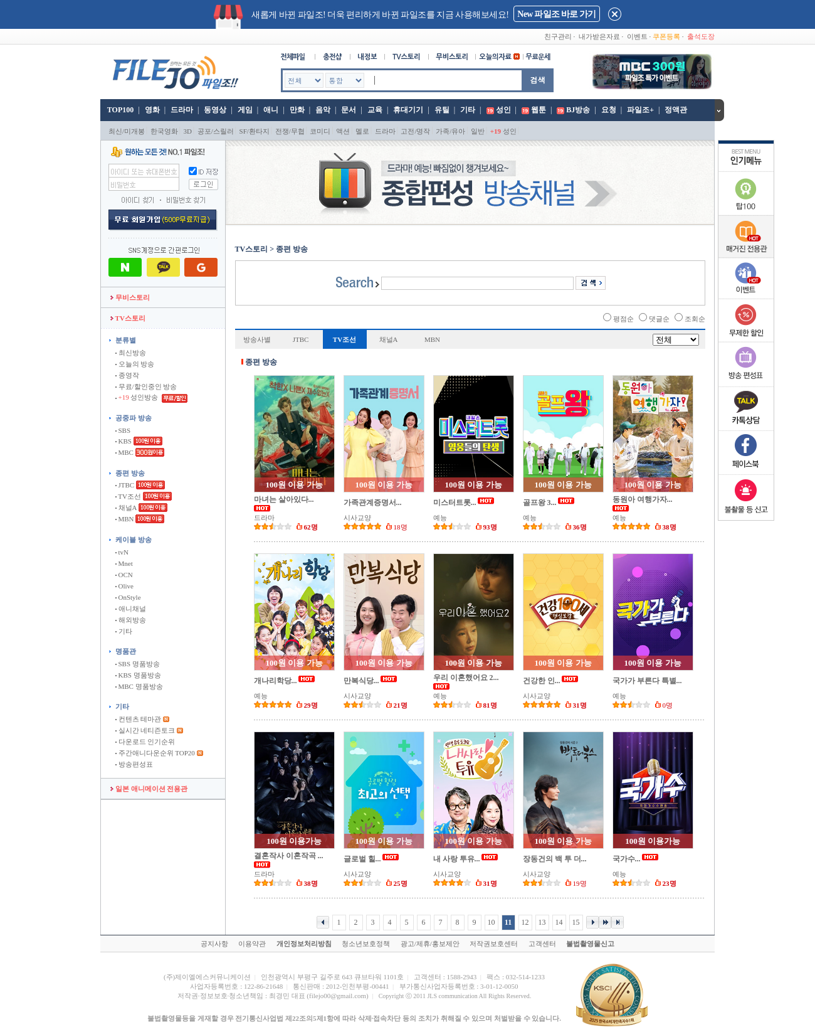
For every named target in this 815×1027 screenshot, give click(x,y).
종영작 (127, 375)
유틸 (442, 109)
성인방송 (137, 397)
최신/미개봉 (126, 131)
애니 (270, 109)
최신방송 (130, 352)
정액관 (676, 109)
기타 (467, 109)
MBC (124, 452)
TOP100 (119, 109)
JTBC (124, 485)
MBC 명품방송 (139, 686)
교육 (374, 109)
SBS (122, 430)
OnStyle (128, 597)
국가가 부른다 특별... (647, 680)
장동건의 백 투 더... (555, 858)
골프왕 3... (540, 502)
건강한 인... (541, 680)
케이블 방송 (133, 539)
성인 (503, 109)
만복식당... (361, 680)
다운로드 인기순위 (145, 741)
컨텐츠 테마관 (139, 719)
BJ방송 (578, 109)
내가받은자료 (599, 36)
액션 (343, 131)
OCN (124, 574)
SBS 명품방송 (137, 664)
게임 (245, 109)
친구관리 (558, 36)
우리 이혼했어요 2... (466, 677)
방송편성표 (134, 764)
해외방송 (130, 620)
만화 (297, 109)
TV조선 (128, 496)
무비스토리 (130, 297)
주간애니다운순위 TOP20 (155, 753)
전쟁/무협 (290, 131)
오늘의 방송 (135, 364)
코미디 (320, 131)
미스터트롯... (454, 502)
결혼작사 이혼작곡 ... (288, 855)
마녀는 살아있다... (284, 499)
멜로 (362, 131)
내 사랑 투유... (456, 858)
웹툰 (538, 109)
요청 (608, 109)
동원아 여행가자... (643, 499)
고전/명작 (415, 131)
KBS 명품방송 (138, 675)
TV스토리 (127, 318)
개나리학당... (275, 680)
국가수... (627, 858)
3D (188, 131)
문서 (348, 109)
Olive (124, 586)
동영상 (215, 109)
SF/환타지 (254, 131)
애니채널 (130, 608)
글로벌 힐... (362, 858)
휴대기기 (408, 109)
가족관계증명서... (373, 502)
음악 (322, 109)
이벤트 (637, 36)
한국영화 (164, 131)
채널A (126, 507)
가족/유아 (450, 131)
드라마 (182, 109)
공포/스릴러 (215, 131)
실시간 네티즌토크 (145, 730)
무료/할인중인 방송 (146, 386)
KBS (123, 441)
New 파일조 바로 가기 (556, 14)
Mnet (124, 563)
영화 (152, 109)
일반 (478, 131)
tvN (122, 552)
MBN (124, 519)
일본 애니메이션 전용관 (148, 788)
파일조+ (640, 109)
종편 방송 (130, 473)
